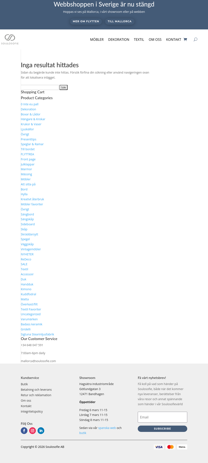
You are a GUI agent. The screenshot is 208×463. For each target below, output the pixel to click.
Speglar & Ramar (32, 144)
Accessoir (27, 274)
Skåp (24, 229)
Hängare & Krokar (33, 119)
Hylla (24, 194)
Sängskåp (27, 219)
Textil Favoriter (31, 309)
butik (82, 433)
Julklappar (27, 164)
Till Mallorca (120, 21)
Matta (25, 299)
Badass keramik (31, 324)
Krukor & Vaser (31, 124)
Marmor (26, 169)
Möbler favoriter (32, 204)
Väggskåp (27, 244)
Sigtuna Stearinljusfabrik (37, 334)
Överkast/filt (29, 304)
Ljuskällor (27, 129)
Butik (24, 384)
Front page (28, 159)
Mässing (26, 174)
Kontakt (173, 39)
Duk (23, 279)
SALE (24, 264)
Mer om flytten (86, 21)
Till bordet (28, 149)
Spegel (25, 239)
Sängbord (27, 214)
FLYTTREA (27, 154)
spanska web (107, 428)
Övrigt (25, 134)
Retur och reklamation (36, 395)
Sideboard (28, 224)
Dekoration (118, 39)
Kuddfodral (28, 294)
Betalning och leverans (36, 390)
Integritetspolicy (32, 411)
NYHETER (27, 254)
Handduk (27, 284)
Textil (139, 39)
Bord (24, 189)
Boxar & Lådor (30, 114)
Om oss (155, 39)
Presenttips (28, 139)
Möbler (97, 39)
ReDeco (26, 259)
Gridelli (25, 329)
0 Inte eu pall (29, 104)
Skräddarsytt (29, 234)
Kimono (26, 289)
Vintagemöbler (31, 249)
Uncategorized (30, 314)
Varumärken (29, 319)
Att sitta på (28, 184)
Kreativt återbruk (32, 199)
